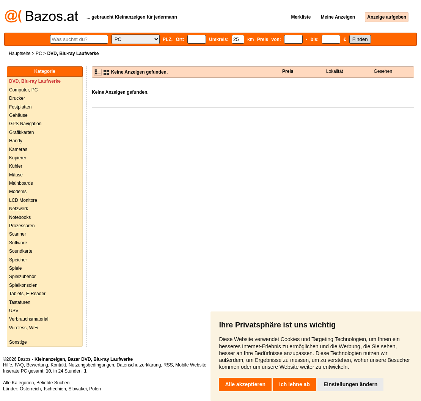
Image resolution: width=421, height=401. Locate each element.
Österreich (30, 389)
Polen (95, 389)
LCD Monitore (23, 200)
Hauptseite (19, 53)
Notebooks (20, 217)
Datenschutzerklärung (139, 365)
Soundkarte (20, 251)
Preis (287, 71)
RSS (168, 365)
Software (18, 242)
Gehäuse (18, 115)
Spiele (15, 268)
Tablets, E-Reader (27, 293)
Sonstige (18, 342)
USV (14, 310)
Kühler (15, 166)
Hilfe (7, 365)
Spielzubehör (22, 276)
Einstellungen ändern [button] (350, 384)
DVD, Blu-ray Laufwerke (35, 81)
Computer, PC (23, 90)
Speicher (18, 260)
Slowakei (78, 389)
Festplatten (20, 107)
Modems (18, 191)
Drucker (17, 98)
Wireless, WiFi (23, 327)
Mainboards (21, 183)
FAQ (19, 365)
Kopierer (17, 157)
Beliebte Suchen (52, 382)
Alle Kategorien (18, 382)
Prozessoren (22, 225)
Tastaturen (19, 302)
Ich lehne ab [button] (294, 384)
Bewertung (37, 365)
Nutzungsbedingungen (91, 365)
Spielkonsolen (23, 285)
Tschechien (54, 389)
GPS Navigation (25, 123)
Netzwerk (18, 208)
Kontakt (58, 365)
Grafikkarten (21, 132)
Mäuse (16, 175)
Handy (15, 140)
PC (39, 53)
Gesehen (383, 71)
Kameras (18, 149)
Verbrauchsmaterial (28, 319)
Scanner (17, 234)
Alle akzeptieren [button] (245, 384)
